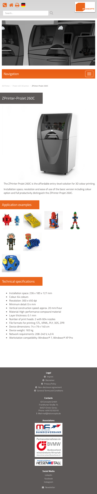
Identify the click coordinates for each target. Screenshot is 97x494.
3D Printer (6, 85)
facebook (49, 478)
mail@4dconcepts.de (51, 413)
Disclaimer (50, 380)
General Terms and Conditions (50, 390)
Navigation (11, 73)
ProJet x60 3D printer (21, 85)
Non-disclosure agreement (50, 387)
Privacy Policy (50, 383)
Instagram (48, 481)
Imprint (50, 376)
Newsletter (50, 487)
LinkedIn (48, 475)
